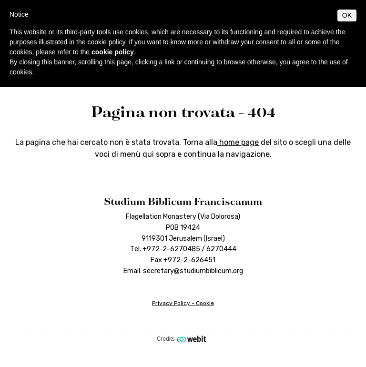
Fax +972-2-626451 (183, 260)
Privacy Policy (171, 303)
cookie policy (113, 52)
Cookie (205, 303)
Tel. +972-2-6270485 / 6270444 (183, 249)
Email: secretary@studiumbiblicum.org (183, 271)
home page (238, 142)
